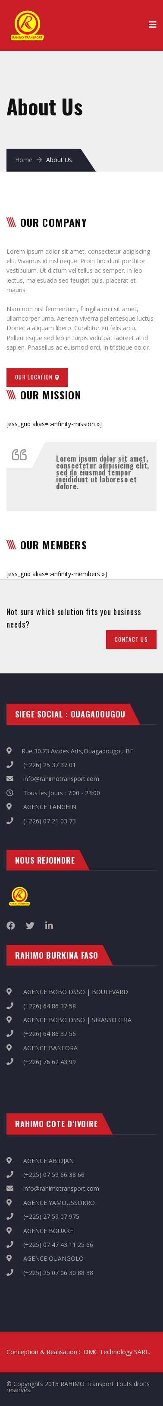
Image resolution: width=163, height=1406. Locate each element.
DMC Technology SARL (116, 1352)
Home (23, 160)
